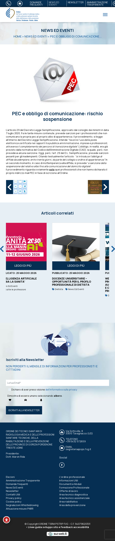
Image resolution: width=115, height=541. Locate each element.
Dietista (65, 289)
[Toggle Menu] (105, 14)
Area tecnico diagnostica (73, 494)
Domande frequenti (36, 3)
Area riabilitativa (68, 501)
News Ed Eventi (54, 3)
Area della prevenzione (72, 505)
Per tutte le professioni (20, 289)
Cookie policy (13, 501)
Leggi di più (31, 266)
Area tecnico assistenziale (74, 498)
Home (17, 36)
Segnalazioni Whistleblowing (22, 505)
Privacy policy (13, 498)
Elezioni (10, 477)
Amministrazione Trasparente (97, 3)
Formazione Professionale (74, 487)
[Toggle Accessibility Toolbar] (6, 519)
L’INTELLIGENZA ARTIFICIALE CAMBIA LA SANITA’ (26, 280)
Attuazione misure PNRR (19, 508)
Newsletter (76, 2)
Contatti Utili (13, 494)
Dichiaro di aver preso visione (44, 389)
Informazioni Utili (68, 480)
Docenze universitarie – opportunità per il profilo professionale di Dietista (79, 281)
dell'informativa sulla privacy (61, 389)
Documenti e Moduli (70, 484)
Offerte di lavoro (68, 491)
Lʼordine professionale (72, 477)
